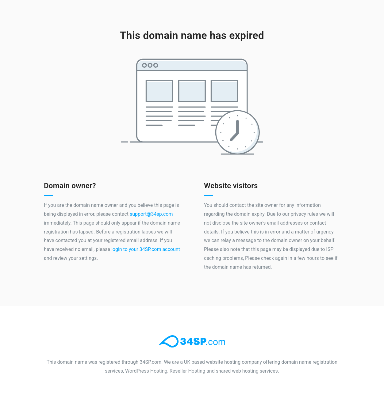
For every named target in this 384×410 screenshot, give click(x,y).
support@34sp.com (151, 214)
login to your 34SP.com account (145, 249)
